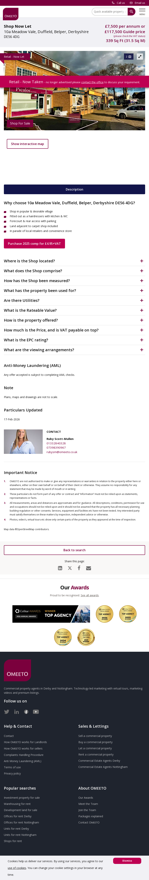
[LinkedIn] (60, 567)
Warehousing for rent (17, 804)
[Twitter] (7, 711)
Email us (140, 3)
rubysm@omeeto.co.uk (62, 452)
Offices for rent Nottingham (21, 822)
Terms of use (12, 767)
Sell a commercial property (95, 736)
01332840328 (56, 443)
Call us (121, 3)
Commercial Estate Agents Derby (99, 760)
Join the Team (87, 810)
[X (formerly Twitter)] (70, 567)
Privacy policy (12, 773)
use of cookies (17, 868)
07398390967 (56, 447)
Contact (9, 736)
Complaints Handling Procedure (23, 755)
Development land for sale (20, 810)
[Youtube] (36, 711)
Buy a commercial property (95, 742)
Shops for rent (13, 841)
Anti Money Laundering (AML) (22, 761)
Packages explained (90, 816)
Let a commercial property (95, 748)
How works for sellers (23, 748)
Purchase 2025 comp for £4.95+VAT (34, 243)
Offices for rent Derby (17, 816)
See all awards (90, 595)
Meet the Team (88, 804)
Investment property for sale (22, 797)
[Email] (88, 567)
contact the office (92, 82)
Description (74, 189)
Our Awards (85, 797)
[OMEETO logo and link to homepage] (10, 14)
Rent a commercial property (95, 754)
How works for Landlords (25, 742)
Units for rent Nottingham (20, 835)
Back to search (74, 550)
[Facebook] (79, 567)
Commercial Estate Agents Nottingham (103, 767)
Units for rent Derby (16, 828)
